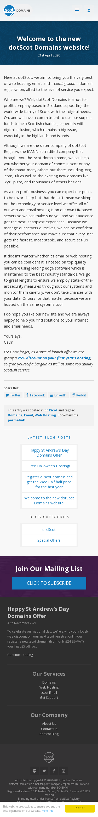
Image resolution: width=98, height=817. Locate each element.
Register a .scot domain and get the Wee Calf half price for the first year (49, 482)
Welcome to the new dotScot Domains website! (49, 500)
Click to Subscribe (49, 583)
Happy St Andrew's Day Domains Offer (38, 612)
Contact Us (49, 729)
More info (47, 811)
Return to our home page (18, 10)
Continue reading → (22, 655)
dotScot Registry (69, 798)
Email (28, 415)
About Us (49, 723)
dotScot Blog (49, 734)
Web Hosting (45, 415)
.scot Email (49, 692)
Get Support (49, 697)
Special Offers (49, 540)
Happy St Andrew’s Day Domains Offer (49, 453)
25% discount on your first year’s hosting (54, 357)
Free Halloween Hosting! (49, 465)
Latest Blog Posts (49, 437)
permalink (16, 420)
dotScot (50, 410)
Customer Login (89, 10)
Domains (15, 415)
